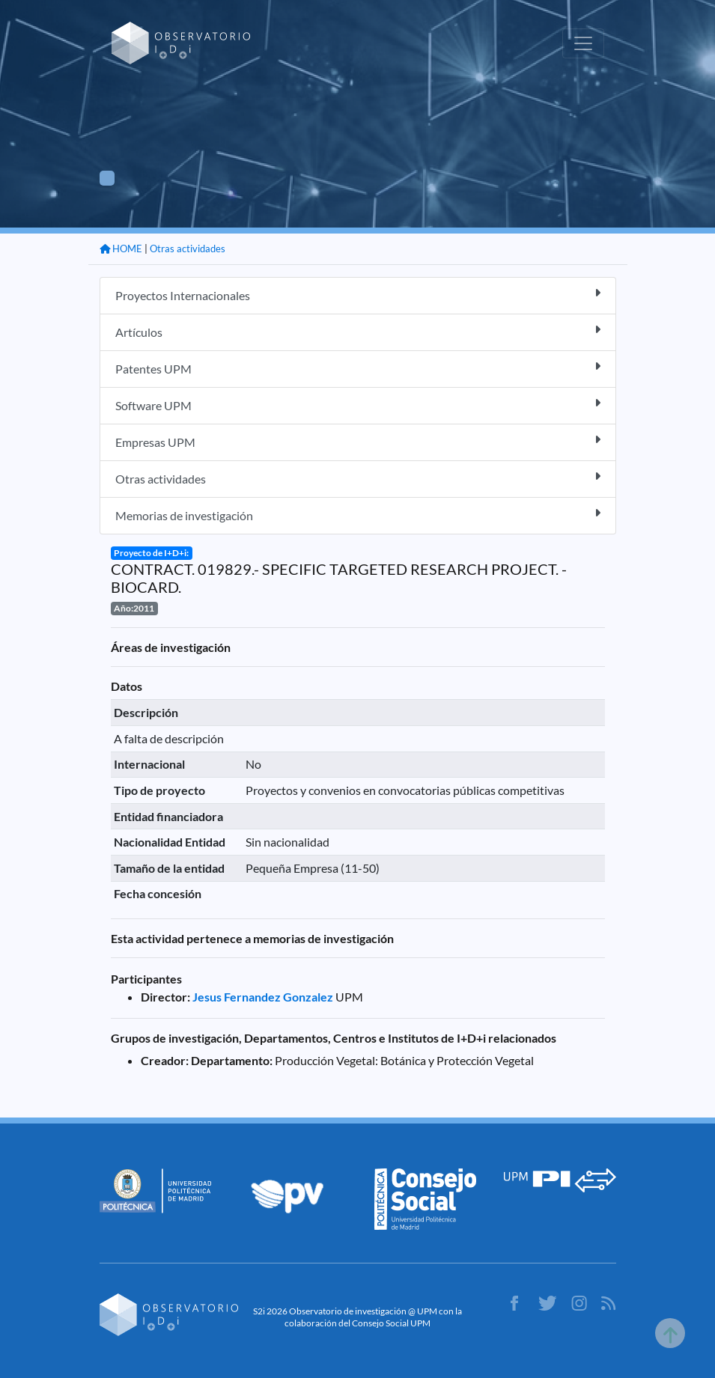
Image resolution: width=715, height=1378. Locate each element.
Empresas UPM (357, 441)
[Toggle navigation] (583, 43)
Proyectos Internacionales (357, 294)
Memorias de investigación (357, 514)
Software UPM (357, 404)
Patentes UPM (357, 368)
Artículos (357, 331)
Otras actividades (187, 248)
